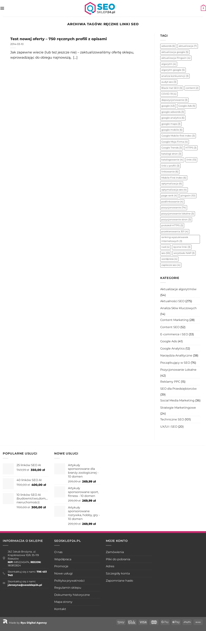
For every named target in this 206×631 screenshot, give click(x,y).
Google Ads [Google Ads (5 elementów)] (186, 105)
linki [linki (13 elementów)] (191, 159)
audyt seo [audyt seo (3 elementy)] (168, 82)
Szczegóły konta (118, 573)
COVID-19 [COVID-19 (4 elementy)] (168, 93)
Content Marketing (174, 320)
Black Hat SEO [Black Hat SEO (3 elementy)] (171, 88)
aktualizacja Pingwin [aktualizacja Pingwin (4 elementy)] (175, 58)
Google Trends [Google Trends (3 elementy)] (171, 147)
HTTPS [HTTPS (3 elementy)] (190, 147)
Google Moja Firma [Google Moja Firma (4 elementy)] (174, 141)
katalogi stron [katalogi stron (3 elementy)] (171, 153)
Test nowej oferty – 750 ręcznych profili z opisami (58, 38)
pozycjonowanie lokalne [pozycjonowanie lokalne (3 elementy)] (177, 213)
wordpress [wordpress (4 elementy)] (169, 259)
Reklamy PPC (170, 381)
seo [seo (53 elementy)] (165, 253)
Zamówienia (115, 552)
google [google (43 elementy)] (168, 105)
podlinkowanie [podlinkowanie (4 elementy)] (172, 201)
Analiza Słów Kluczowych (178, 308)
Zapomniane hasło (119, 580)
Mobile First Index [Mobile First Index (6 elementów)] (173, 177)
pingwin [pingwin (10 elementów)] (188, 195)
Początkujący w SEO (175, 362)
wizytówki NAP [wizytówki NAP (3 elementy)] (184, 253)
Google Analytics (172, 348)
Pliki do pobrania (118, 559)
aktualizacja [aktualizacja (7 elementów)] (188, 46)
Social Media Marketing (177, 400)
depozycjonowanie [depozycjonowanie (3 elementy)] (174, 100)
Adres (110, 566)
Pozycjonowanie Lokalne (178, 369)
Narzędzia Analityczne (176, 355)
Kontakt (60, 609)
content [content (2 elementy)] (192, 88)
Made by (25, 622)
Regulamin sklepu (67, 587)
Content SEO (170, 327)
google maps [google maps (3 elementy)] (170, 124)
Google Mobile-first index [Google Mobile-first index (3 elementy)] (178, 135)
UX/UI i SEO (168, 426)
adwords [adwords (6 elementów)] (168, 46)
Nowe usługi (63, 573)
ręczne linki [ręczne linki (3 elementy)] (181, 247)
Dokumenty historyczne (72, 595)
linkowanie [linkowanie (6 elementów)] (169, 171)
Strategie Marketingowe (178, 407)
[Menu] (2, 8)
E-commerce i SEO (174, 334)
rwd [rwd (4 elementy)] (165, 247)
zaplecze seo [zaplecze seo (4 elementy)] (170, 265)
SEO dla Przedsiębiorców (178, 388)
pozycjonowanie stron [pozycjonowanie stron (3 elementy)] (176, 219)
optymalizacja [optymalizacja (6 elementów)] (171, 183)
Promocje (61, 566)
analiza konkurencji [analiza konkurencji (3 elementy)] (175, 76)
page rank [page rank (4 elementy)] (169, 195)
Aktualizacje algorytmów (178, 289)
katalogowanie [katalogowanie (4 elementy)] (172, 159)
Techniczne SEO (172, 419)
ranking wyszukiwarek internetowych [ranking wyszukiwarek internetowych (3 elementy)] (174, 239)
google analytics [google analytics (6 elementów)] (172, 117)
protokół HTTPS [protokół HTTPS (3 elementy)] (172, 225)
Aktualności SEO (172, 301)
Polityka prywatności (69, 580)
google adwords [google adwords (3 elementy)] (172, 112)
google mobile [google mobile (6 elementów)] (171, 129)
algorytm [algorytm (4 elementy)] (168, 64)
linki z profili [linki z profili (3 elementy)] (170, 165)
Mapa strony (63, 602)
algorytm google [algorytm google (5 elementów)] (173, 70)
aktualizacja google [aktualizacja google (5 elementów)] (174, 52)
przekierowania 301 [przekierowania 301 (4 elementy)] (174, 231)
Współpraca (62, 559)
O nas (58, 552)
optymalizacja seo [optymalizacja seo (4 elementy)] (174, 189)
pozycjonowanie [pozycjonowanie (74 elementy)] (173, 207)
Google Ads (168, 341)
